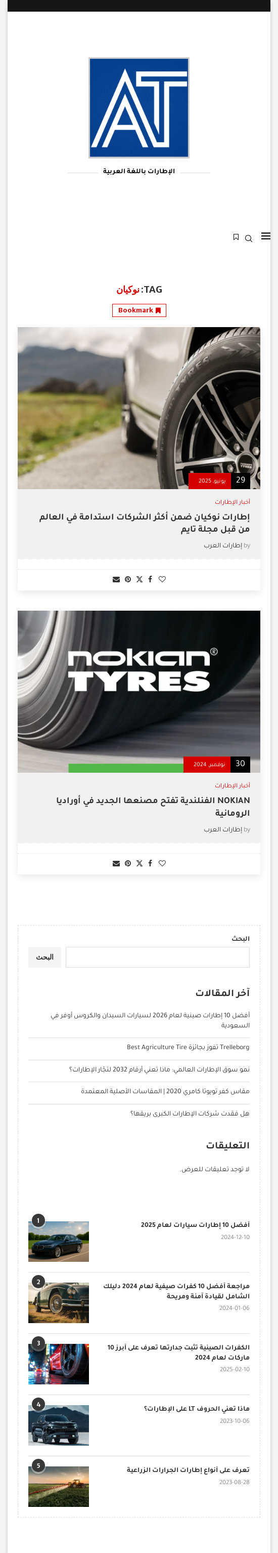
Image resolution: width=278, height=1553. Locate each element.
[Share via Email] (116, 580)
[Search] (249, 238)
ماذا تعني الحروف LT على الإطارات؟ (197, 1409)
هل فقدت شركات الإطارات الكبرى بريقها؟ (190, 1114)
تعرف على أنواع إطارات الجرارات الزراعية (188, 1471)
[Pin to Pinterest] (128, 580)
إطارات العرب (223, 546)
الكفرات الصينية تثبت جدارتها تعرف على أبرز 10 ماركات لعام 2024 (179, 1353)
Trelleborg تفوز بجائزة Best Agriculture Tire (188, 1048)
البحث (240, 939)
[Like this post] (162, 580)
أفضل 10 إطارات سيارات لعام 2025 (195, 1225)
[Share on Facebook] (150, 580)
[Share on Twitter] (139, 580)
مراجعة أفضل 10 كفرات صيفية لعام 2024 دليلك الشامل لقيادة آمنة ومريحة (176, 1292)
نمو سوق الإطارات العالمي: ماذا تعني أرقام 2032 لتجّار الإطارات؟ (159, 1070)
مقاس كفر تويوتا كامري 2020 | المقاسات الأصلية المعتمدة (165, 1092)
